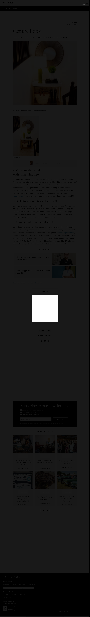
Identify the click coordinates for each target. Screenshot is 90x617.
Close (84, 4)
